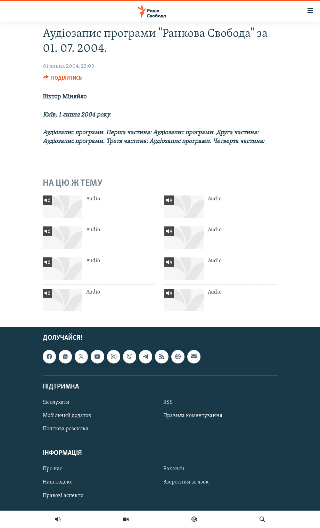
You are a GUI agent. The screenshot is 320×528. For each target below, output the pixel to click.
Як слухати (56, 402)
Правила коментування (192, 415)
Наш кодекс (57, 482)
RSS (168, 402)
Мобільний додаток (67, 415)
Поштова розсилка (66, 429)
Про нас (52, 469)
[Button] (62, 79)
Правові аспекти (63, 495)
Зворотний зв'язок (186, 482)
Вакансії (173, 469)
